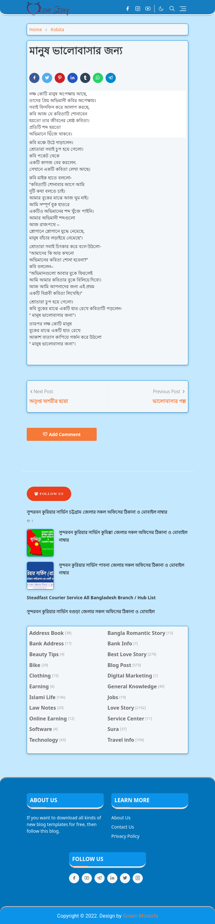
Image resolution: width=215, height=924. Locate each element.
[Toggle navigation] (183, 8)
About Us (120, 818)
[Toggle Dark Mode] (161, 8)
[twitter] (125, 878)
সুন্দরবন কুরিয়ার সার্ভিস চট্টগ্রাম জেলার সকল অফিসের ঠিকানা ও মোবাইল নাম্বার (97, 512)
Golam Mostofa (140, 916)
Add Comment (62, 434)
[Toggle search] (172, 8)
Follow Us (49, 494)
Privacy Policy (125, 836)
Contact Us (122, 827)
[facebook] (127, 8)
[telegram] (99, 878)
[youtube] (148, 8)
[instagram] (138, 8)
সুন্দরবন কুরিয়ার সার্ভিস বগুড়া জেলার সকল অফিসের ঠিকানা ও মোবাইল (91, 611)
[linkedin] (112, 878)
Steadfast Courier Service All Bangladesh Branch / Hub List (91, 597)
